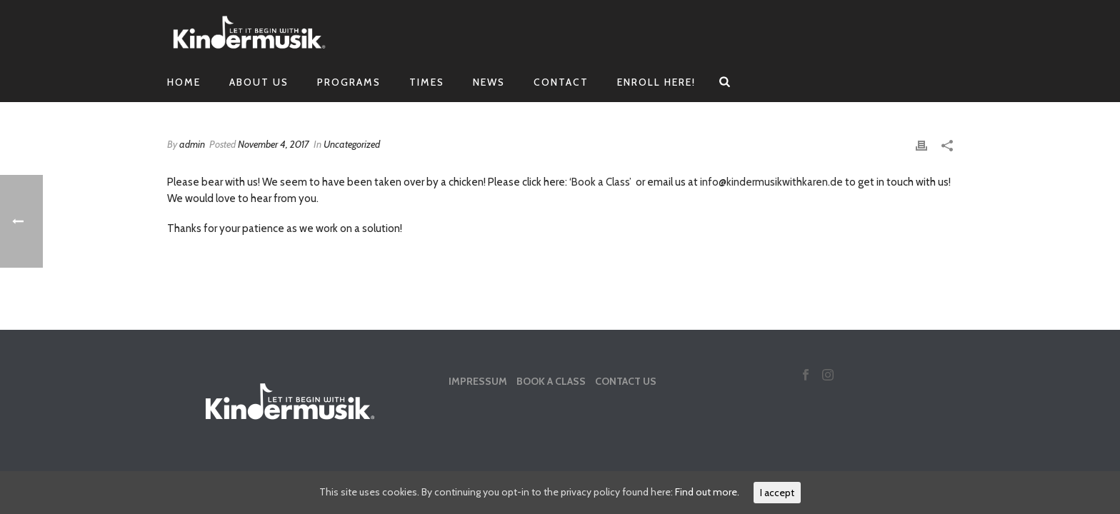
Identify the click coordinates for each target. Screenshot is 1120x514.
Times (426, 82)
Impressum (478, 381)
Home (184, 82)
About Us (259, 82)
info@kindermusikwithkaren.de (771, 182)
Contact (561, 82)
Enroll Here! (656, 82)
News (489, 82)
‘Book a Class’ (600, 182)
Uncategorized (352, 144)
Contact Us (625, 381)
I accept (777, 492)
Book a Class (551, 381)
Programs (349, 82)
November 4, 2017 (273, 144)
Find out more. (707, 491)
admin (192, 144)
